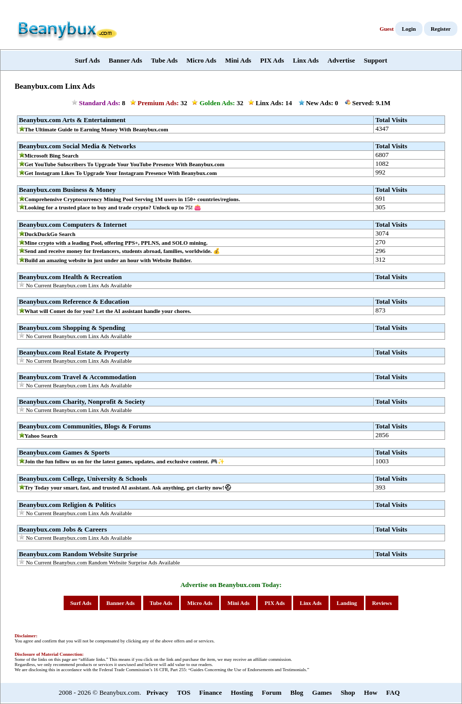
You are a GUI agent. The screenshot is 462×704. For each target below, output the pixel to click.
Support (376, 60)
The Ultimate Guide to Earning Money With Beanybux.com (96, 129)
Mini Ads (238, 60)
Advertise (341, 60)
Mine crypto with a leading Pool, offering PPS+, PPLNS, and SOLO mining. (116, 243)
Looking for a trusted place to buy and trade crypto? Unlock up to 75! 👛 (113, 207)
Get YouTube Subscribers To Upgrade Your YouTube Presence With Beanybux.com (125, 164)
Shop (348, 692)
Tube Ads (164, 60)
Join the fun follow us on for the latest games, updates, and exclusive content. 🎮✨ (125, 461)
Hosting (241, 692)
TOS (183, 692)
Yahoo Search (41, 436)
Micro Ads (201, 60)
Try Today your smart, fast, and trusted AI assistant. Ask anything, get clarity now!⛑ (128, 487)
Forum (271, 692)
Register (441, 29)
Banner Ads (125, 60)
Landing (347, 603)
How (370, 692)
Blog (297, 692)
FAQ (392, 692)
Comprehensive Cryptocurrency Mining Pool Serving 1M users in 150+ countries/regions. (132, 199)
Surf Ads (87, 60)
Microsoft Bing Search (52, 155)
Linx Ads (306, 60)
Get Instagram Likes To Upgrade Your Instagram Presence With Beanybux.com (121, 173)
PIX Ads (272, 60)
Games (322, 692)
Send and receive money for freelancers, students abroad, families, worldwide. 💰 (123, 251)
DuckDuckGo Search (50, 234)
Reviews (382, 603)
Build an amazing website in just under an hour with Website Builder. (108, 260)
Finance (210, 692)
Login (409, 29)
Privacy (157, 692)
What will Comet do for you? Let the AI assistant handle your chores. (108, 311)
